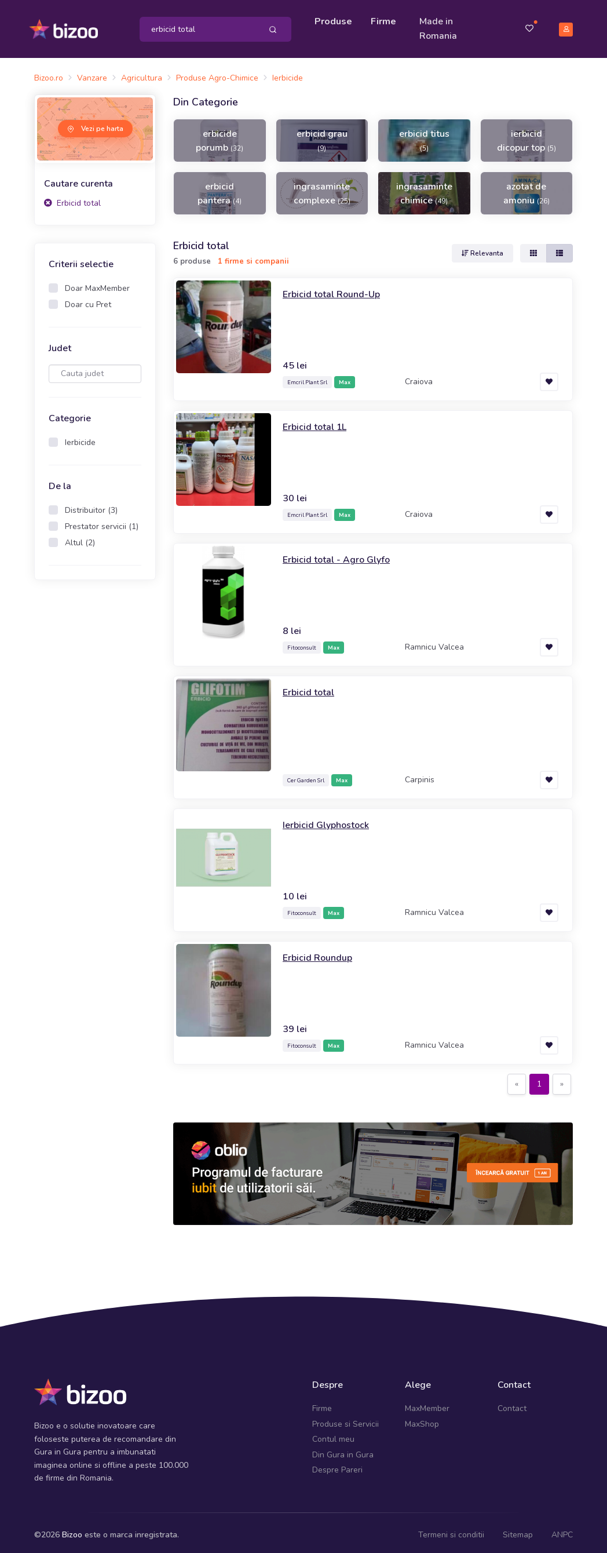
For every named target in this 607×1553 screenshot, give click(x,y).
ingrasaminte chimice (424, 187)
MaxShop (422, 1418)
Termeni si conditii (451, 1529)
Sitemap (518, 1529)
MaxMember (427, 1403)
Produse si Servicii (345, 1418)
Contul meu (333, 1433)
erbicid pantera (220, 187)
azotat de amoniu (526, 187)
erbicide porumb (219, 135)
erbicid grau (322, 134)
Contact (512, 1403)
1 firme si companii (253, 255)
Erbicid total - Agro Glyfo (342, 554)
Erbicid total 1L (318, 421)
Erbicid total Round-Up (336, 289)
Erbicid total (72, 197)
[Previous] (516, 1079)
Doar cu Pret (88, 299)
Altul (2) (80, 537)
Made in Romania (441, 26)
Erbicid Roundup (321, 952)
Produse (336, 18)
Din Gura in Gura (343, 1448)
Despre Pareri (337, 1464)
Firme (386, 18)
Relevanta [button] (482, 248)
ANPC (562, 1529)
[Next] (562, 1079)
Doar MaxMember (97, 283)
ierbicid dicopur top (526, 135)
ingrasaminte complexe (322, 187)
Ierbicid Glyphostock (330, 819)
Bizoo (72, 1529)
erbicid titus (424, 134)
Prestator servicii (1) (101, 521)
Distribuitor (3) (91, 505)
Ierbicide (80, 437)
